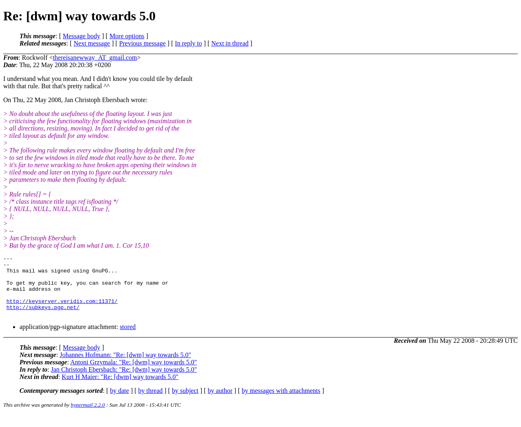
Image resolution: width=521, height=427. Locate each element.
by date (119, 402)
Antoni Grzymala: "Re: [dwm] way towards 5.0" (133, 374)
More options (126, 36)
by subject (185, 402)
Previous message (142, 43)
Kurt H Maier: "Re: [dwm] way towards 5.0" (120, 389)
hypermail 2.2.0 (88, 417)
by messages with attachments (281, 402)
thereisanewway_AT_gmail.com (95, 57)
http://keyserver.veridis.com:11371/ (62, 310)
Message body (81, 36)
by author (220, 402)
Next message (92, 43)
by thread (150, 402)
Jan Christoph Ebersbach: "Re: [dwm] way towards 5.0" (124, 381)
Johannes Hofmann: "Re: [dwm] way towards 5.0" (125, 367)
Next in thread (230, 43)
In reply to (188, 43)
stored (128, 339)
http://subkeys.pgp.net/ (43, 318)
